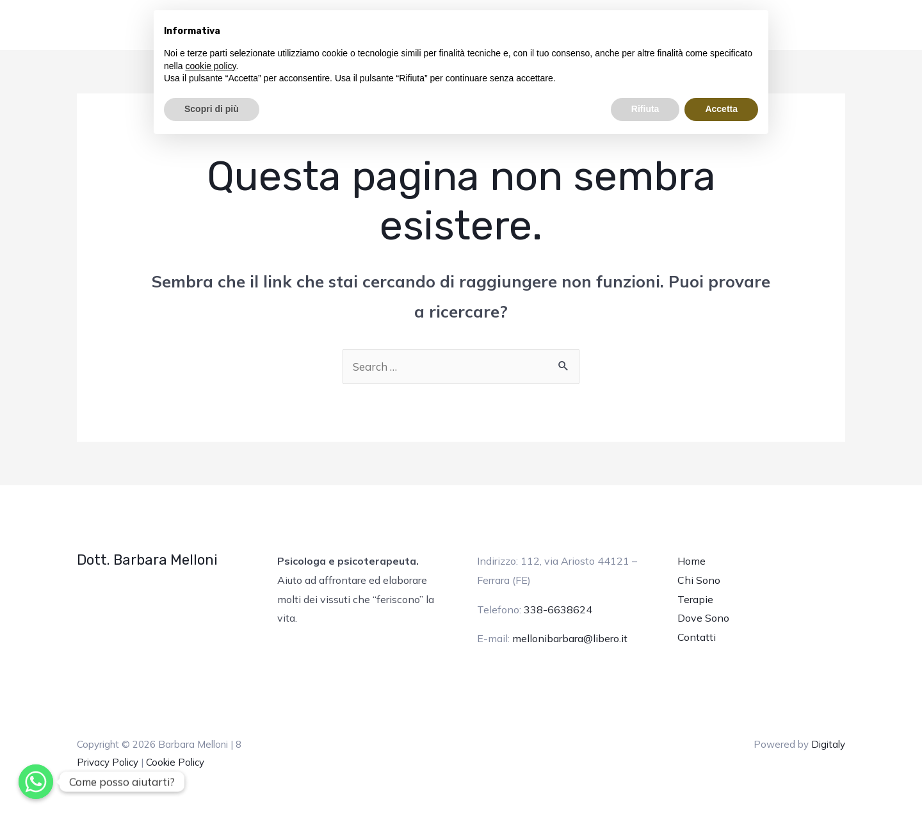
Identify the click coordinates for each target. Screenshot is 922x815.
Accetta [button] (721, 109)
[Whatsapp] (36, 781)
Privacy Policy (107, 762)
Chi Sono (698, 580)
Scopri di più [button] (211, 109)
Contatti (696, 637)
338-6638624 (558, 609)
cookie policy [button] (210, 66)
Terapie (695, 599)
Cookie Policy (175, 762)
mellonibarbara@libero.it (569, 638)
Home (691, 560)
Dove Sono (703, 617)
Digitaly (828, 744)
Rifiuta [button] (645, 109)
